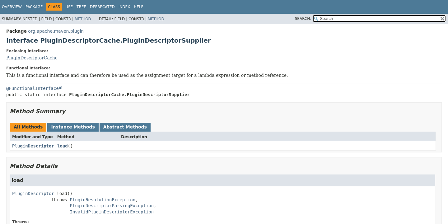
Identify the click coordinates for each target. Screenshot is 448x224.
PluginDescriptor (33, 145)
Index (124, 7)
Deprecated (102, 7)
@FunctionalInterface (32, 88)
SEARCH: (303, 18)
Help (138, 7)
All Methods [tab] (28, 126)
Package (34, 7)
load (62, 145)
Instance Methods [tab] (73, 126)
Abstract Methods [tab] (125, 126)
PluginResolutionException (102, 199)
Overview (12, 7)
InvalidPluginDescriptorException (112, 211)
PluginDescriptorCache (32, 57)
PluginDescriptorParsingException (112, 205)
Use (69, 7)
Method (83, 19)
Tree (81, 7)
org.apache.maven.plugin (56, 31)
